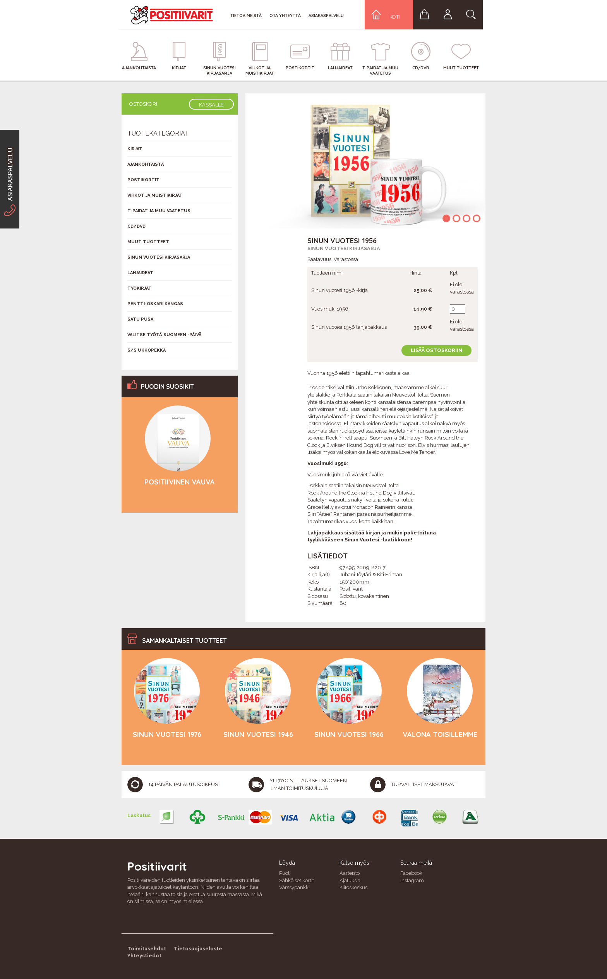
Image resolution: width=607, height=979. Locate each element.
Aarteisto (350, 873)
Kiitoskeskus (353, 887)
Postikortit (143, 179)
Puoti (285, 873)
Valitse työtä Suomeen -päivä (164, 334)
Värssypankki (294, 887)
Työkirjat (139, 288)
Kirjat (134, 148)
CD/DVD (136, 226)
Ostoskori (143, 104)
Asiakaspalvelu (326, 15)
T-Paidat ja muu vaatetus (158, 210)
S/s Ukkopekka (146, 350)
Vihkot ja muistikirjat (155, 195)
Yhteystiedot (144, 955)
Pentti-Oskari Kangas (155, 303)
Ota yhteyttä (285, 15)
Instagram (412, 880)
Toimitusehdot (146, 949)
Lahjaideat (140, 272)
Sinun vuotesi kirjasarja (343, 248)
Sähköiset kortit (296, 880)
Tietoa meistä (246, 15)
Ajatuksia (350, 880)
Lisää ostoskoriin (436, 350)
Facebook (411, 873)
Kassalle (211, 105)
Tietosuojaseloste (198, 949)
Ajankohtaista (145, 164)
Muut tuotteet (148, 241)
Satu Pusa (140, 319)
